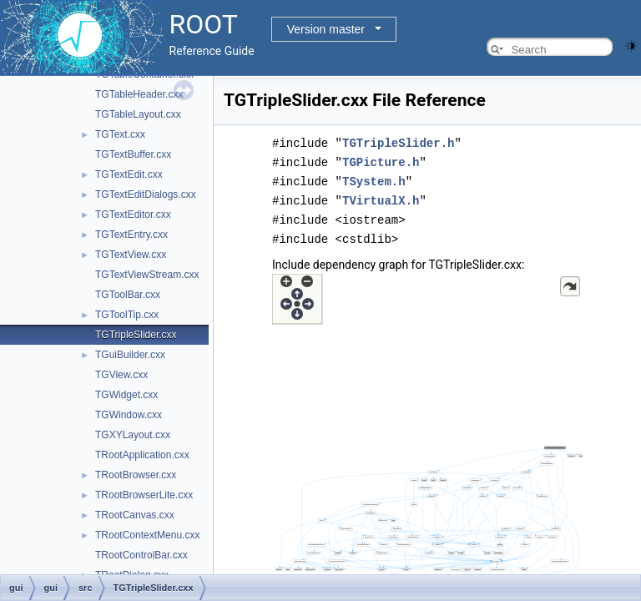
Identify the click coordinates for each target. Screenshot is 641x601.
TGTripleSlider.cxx (136, 335)
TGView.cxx (121, 375)
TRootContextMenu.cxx (147, 535)
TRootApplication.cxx (142, 455)
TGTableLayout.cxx (138, 114)
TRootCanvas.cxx (134, 515)
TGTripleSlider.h (398, 142)
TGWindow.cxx (128, 415)
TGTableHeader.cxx (139, 94)
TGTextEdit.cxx (129, 174)
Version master (326, 29)
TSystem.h (374, 179)
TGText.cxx (120, 134)
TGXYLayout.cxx (132, 435)
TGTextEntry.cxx (131, 234)
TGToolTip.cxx (127, 315)
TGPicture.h (380, 161)
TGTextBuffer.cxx (133, 154)
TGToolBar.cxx (127, 294)
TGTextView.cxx (130, 254)
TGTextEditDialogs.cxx (145, 194)
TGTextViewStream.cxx (147, 274)
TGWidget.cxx (126, 395)
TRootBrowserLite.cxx (144, 495)
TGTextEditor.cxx (133, 214)
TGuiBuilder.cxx (130, 355)
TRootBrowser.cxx (135, 475)
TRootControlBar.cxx (141, 555)
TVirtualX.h (380, 197)
